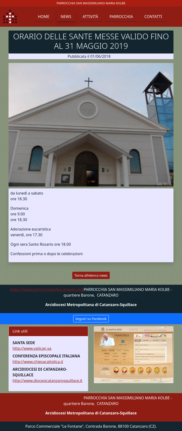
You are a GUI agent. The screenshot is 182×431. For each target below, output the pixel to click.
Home (43, 16)
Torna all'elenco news (90, 275)
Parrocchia (121, 16)
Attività (90, 16)
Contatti (153, 16)
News (66, 16)
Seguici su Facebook (91, 318)
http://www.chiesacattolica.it (38, 361)
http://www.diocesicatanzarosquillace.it (47, 380)
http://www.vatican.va (32, 348)
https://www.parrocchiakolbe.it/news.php (47, 289)
